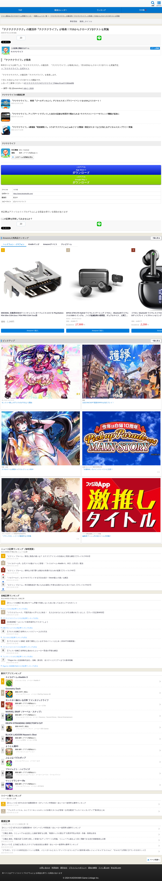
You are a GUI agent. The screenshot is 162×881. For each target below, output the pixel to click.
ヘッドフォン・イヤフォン (13, 244)
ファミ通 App (9, 4)
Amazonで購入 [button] (32, 331)
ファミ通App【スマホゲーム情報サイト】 (16, 16)
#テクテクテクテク (32, 83)
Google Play (81, 180)
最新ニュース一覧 (40, 16)
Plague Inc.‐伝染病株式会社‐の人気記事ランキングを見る (20, 666)
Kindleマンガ (33, 244)
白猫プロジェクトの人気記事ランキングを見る (18, 628)
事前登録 (73, 21)
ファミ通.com (103, 868)
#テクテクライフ (47, 83)
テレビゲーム (66, 244)
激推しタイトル (86, 21)
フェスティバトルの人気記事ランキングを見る (18, 656)
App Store (81, 170)
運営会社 (63, 868)
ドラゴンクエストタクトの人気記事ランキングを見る (20, 647)
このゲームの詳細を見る (24, 157)
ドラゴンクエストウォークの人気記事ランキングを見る (20, 618)
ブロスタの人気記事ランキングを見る (15, 637)
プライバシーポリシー (78, 868)
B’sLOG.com (116, 868)
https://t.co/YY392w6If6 (64, 83)
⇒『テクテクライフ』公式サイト (15, 68)
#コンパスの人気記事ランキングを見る (15, 609)
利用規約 (55, 868)
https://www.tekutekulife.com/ (23, 193)
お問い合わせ (44, 868)
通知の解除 (92, 868)
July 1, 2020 (28, 88)
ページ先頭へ (155, 860)
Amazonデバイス (50, 244)
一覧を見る (156, 238)
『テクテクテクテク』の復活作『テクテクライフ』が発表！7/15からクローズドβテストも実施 (85, 16)
